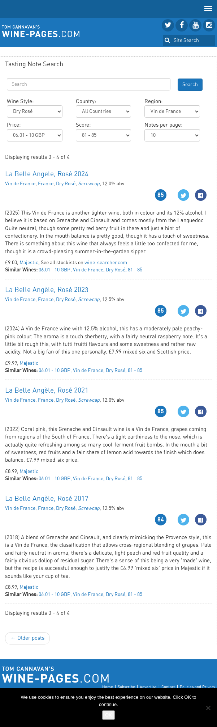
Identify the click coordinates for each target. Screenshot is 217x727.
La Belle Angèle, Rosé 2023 (46, 290)
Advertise (148, 687)
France (45, 183)
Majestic (28, 262)
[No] (208, 707)
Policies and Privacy (197, 687)
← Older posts (27, 638)
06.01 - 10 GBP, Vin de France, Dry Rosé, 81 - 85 (90, 269)
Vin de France (20, 183)
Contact (168, 687)
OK (108, 715)
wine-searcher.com (105, 262)
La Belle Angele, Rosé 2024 (46, 174)
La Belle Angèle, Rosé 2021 (46, 390)
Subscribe (126, 687)
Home (107, 687)
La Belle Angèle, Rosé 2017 (46, 498)
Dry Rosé (65, 183)
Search (190, 84)
